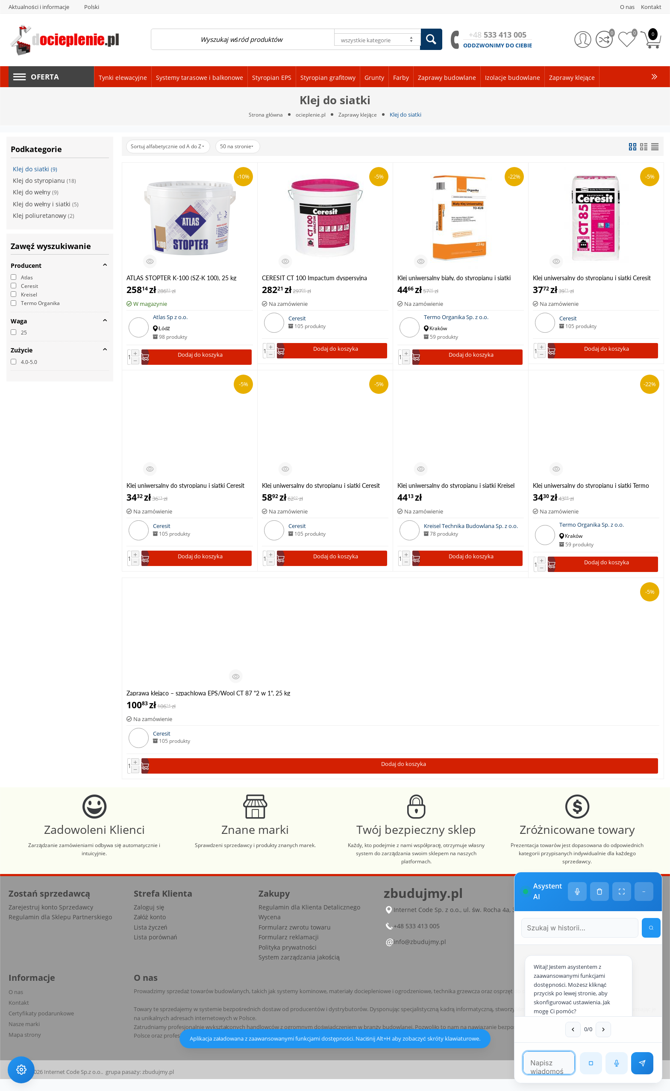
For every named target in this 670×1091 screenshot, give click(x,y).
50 (248, 146)
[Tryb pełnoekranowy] (620, 844)
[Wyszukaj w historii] (644, 879)
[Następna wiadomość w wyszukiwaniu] (587, 1028)
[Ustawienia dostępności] (22, 1068)
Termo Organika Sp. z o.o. (456, 317)
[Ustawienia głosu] (576, 844)
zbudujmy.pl (158, 1084)
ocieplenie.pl (311, 114)
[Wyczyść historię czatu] (598, 844)
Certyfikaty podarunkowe (41, 1025)
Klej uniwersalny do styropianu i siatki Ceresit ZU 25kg (185, 487)
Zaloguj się (149, 919)
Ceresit (297, 319)
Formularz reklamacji (289, 949)
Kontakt (19, 1014)
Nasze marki (24, 1036)
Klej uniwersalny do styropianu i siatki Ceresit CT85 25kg (592, 278)
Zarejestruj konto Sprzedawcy (51, 919)
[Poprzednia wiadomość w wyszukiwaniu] (556, 1028)
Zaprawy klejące (360, 114)
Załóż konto (150, 929)
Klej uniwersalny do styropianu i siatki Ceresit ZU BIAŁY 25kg (321, 487)
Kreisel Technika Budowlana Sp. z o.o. (471, 527)
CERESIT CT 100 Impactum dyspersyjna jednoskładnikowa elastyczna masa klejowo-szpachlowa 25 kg (319, 278)
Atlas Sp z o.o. (170, 317)
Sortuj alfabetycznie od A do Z (172, 146)
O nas (16, 1004)
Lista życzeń (151, 939)
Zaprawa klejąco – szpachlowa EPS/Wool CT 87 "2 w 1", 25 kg (208, 695)
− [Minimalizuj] (643, 844)
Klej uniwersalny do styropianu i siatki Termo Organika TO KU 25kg (591, 487)
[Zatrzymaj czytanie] (590, 1062)
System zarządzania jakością (299, 969)
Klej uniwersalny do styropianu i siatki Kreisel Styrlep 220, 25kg (455, 487)
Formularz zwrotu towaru (295, 939)
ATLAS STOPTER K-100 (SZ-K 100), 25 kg (181, 278)
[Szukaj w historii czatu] (559, 879)
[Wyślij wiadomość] (641, 1062)
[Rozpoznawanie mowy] (616, 1062)
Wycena (270, 929)
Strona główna (264, 114)
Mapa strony (25, 1046)
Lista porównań (155, 949)
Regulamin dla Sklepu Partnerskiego (60, 929)
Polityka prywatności (288, 959)
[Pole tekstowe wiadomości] (532, 1061)
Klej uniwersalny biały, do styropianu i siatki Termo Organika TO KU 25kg (454, 278)
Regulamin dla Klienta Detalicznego (309, 919)
